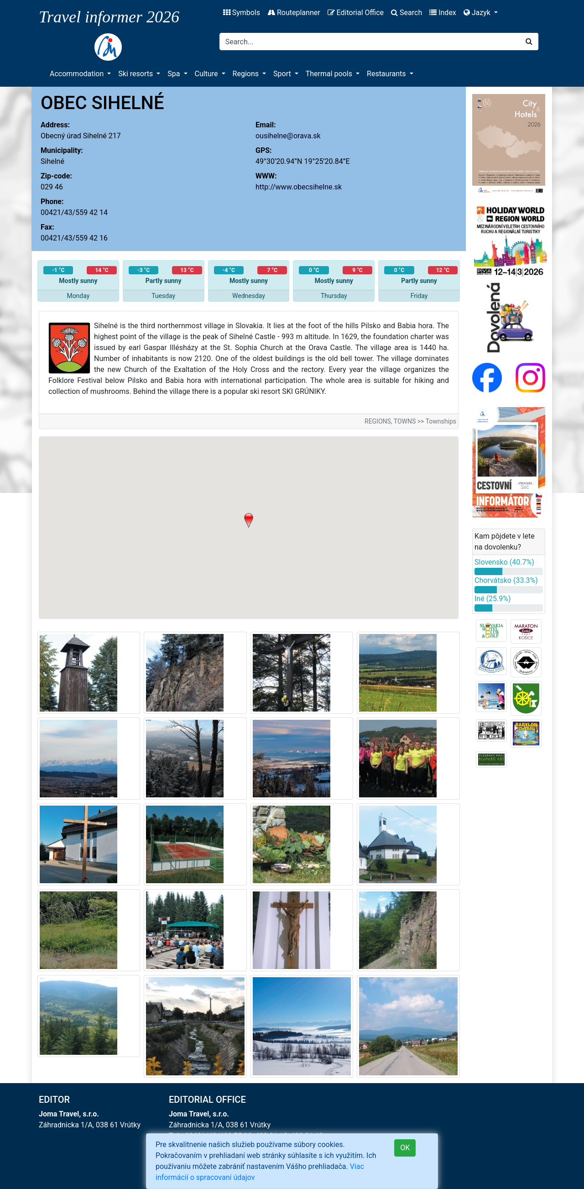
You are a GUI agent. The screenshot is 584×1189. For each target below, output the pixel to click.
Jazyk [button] (478, 12)
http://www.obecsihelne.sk (299, 187)
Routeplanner (293, 12)
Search (406, 12)
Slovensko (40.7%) (504, 562)
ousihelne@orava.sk (288, 135)
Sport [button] (283, 73)
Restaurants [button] (387, 73)
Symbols (241, 12)
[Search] (369, 41)
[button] (248, 520)
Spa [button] (174, 73)
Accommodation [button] (77, 73)
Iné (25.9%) (492, 598)
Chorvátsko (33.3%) (506, 580)
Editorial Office (356, 12)
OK (405, 1147)
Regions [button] (247, 73)
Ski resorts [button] (136, 73)
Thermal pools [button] (330, 73)
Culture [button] (207, 73)
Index (442, 12)
